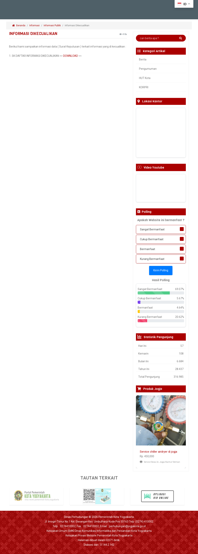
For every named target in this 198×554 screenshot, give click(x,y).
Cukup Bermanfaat (151, 239)
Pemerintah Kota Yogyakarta (116, 516)
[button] (139, 431)
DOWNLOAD (70, 55)
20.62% (179, 316)
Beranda (18, 25)
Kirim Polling (160, 270)
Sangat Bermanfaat (152, 229)
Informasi (34, 25)
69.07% (179, 289)
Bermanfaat (147, 249)
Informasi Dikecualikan (77, 25)
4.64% (180, 307)
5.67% (180, 298)
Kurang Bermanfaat (152, 258)
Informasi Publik (52, 25)
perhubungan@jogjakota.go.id (127, 526)
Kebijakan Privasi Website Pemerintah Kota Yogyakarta (99, 535)
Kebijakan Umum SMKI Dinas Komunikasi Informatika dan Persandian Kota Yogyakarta (99, 530)
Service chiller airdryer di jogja (158, 451)
